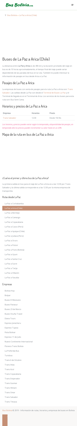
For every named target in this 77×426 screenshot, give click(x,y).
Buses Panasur (11, 304)
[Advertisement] (38, 37)
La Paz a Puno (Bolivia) (14, 250)
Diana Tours (10, 318)
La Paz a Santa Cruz (13, 259)
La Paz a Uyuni (11, 254)
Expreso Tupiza (11, 327)
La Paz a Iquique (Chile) (15, 231)
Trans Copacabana (13, 374)
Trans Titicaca (11, 401)
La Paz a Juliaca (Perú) (14, 236)
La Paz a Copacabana (14, 222)
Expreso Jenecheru (13, 323)
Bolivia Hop (10, 290)
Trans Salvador (9, 118)
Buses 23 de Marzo (13, 309)
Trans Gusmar (11, 383)
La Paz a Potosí (11, 245)
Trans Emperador (12, 378)
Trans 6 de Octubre (13, 360)
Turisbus (8, 355)
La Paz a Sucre (11, 263)
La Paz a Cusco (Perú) (14, 226)
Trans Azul (9, 369)
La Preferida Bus (12, 351)
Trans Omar (10, 392)
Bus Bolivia (7, 410)
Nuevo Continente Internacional (19, 341)
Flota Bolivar (10, 332)
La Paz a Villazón (12, 273)
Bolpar (8, 295)
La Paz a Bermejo (12, 213)
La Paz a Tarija (11, 268)
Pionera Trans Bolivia (14, 346)
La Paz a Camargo (12, 217)
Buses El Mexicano (13, 300)
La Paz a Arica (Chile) (13, 208)
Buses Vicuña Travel (13, 314)
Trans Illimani (11, 388)
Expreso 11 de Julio (13, 337)
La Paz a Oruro (11, 240)
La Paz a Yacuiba (12, 277)
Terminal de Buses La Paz (54, 92)
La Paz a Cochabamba (14, 203)
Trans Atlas (10, 364)
